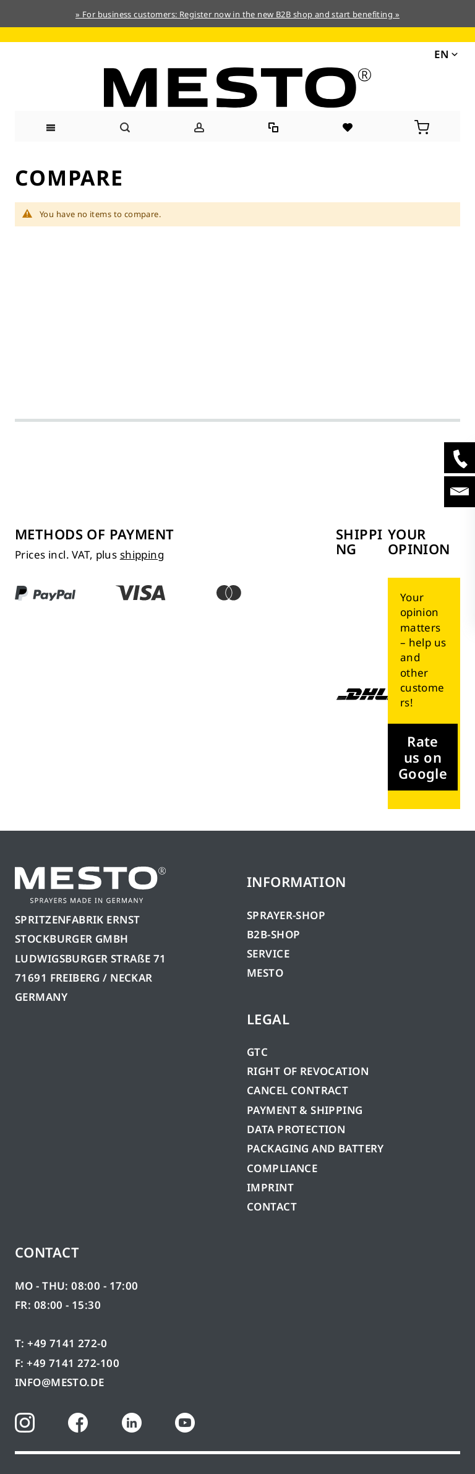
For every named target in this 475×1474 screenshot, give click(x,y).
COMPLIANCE (282, 1168)
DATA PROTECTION (296, 1129)
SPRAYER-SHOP (286, 915)
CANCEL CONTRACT (297, 1090)
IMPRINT (270, 1187)
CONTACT (272, 1206)
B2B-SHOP (273, 934)
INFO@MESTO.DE (59, 1382)
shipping (142, 554)
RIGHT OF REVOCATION (308, 1071)
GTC (257, 1052)
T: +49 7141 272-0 (61, 1343)
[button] (445, 53)
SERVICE (268, 953)
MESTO (265, 973)
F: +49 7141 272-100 (67, 1363)
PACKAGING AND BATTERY (317, 1148)
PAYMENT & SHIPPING (305, 1110)
